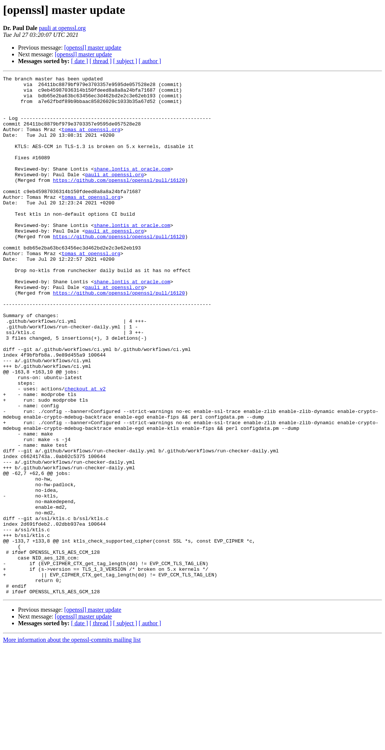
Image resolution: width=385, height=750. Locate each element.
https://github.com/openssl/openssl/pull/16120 (119, 201)
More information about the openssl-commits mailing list (72, 743)
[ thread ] (100, 61)
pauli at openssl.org (62, 28)
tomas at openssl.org (91, 140)
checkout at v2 (85, 451)
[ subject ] (125, 61)
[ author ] (150, 61)
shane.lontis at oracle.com (132, 187)
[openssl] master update (92, 47)
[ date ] (79, 61)
